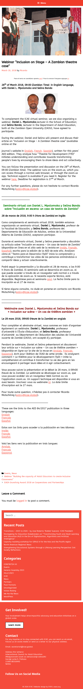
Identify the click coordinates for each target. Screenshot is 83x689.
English (29, 150)
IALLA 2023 (9, 573)
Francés (6, 433)
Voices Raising (10, 591)
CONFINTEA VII (10, 564)
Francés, (73, 247)
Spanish (47, 150)
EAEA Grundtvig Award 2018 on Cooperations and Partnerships (34, 482)
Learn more (14, 625)
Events (7, 473)
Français (6, 417)
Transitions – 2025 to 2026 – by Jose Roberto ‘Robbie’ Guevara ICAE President (38, 531)
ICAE (6, 576)
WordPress (8, 596)
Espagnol (7, 354)
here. (14, 179)
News (14, 473)
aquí (40, 78)
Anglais (57, 350)
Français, (68, 350)
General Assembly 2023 (14, 570)
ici (68, 78)
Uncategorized (10, 588)
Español (6, 250)
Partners (7, 582)
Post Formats (10, 585)
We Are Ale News (11, 594)
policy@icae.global (26, 189)
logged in (21, 500)
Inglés (63, 247)
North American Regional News (17, 545)
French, (38, 150)
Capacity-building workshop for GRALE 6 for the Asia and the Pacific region (37, 542)
